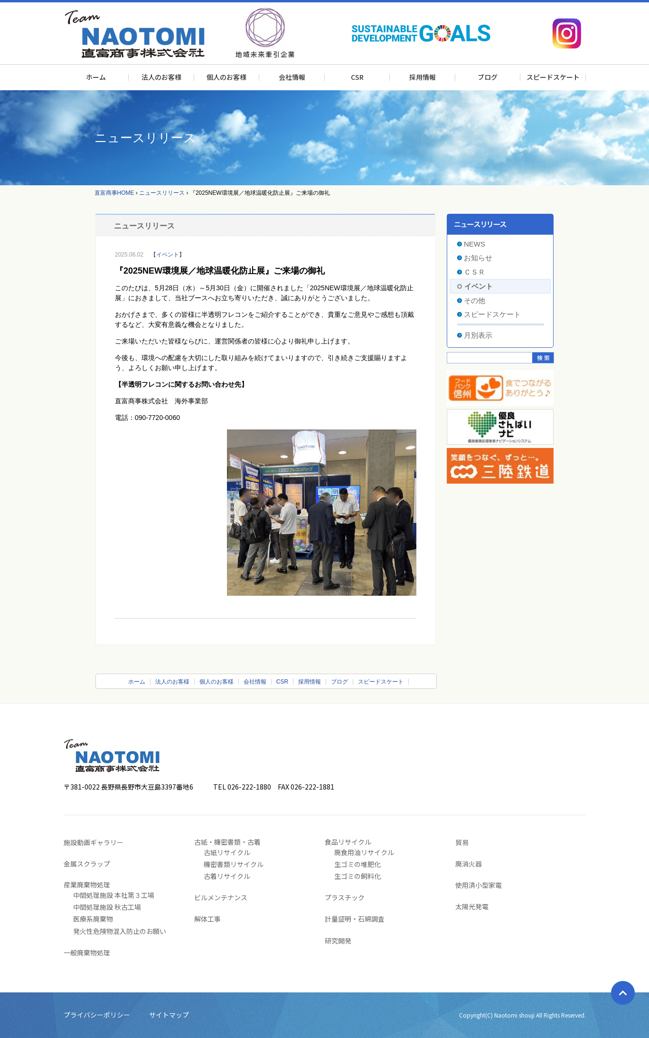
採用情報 (422, 77)
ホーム (96, 77)
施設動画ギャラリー (93, 842)
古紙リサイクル (227, 852)
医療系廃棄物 (93, 919)
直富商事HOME (114, 193)
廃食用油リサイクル (364, 852)
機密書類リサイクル (233, 864)
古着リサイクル (227, 876)
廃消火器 (468, 863)
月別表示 (478, 335)
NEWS (474, 244)
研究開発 (338, 940)
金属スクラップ (87, 863)
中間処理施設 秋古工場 (107, 907)
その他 (474, 300)
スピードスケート (553, 77)
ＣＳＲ (474, 272)
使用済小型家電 (478, 885)
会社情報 (292, 77)
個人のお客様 (226, 77)
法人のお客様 (161, 77)
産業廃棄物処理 (87, 884)
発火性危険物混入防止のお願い (119, 931)
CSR (357, 77)
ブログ (488, 77)
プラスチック (345, 897)
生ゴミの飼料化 (357, 876)
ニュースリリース (162, 193)
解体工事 (207, 919)
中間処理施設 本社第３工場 (113, 895)
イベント (167, 254)
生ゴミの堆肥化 (357, 864)
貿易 (462, 842)
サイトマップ (169, 1014)
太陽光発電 (472, 906)
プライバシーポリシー (97, 1014)
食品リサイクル (348, 842)
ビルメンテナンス (220, 897)
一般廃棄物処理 (87, 952)
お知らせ (478, 258)
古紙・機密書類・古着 (227, 842)
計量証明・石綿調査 (355, 919)
